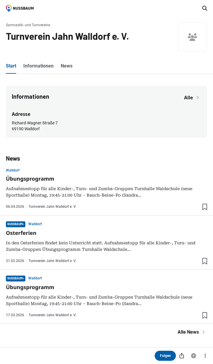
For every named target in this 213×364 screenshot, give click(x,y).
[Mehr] (205, 356)
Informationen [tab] (38, 66)
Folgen (165, 356)
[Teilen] (182, 356)
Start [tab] (11, 66)
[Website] (193, 356)
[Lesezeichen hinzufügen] (205, 207)
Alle (192, 97)
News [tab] (66, 66)
